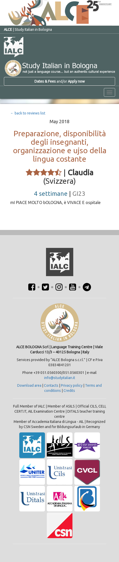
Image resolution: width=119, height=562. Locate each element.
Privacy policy (72, 385)
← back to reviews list (27, 113)
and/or (59, 81)
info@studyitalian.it (59, 378)
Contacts (51, 385)
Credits (69, 391)
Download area (29, 385)
